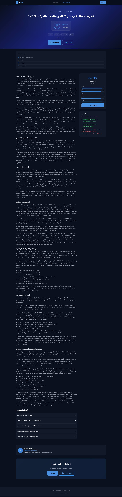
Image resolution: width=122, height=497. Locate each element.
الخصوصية (60, 493)
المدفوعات (22, 63)
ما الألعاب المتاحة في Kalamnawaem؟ (27, 437)
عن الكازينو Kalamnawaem (26, 57)
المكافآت (22, 60)
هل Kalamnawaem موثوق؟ (24, 415)
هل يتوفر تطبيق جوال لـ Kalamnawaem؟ (28, 431)
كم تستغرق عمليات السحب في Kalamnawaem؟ (30, 426)
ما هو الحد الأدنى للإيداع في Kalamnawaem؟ (29, 421)
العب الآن (102, 2)
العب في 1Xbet (54, 43)
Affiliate (66, 493)
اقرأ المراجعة (68, 43)
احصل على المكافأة (67, 473)
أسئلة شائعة (22, 66)
